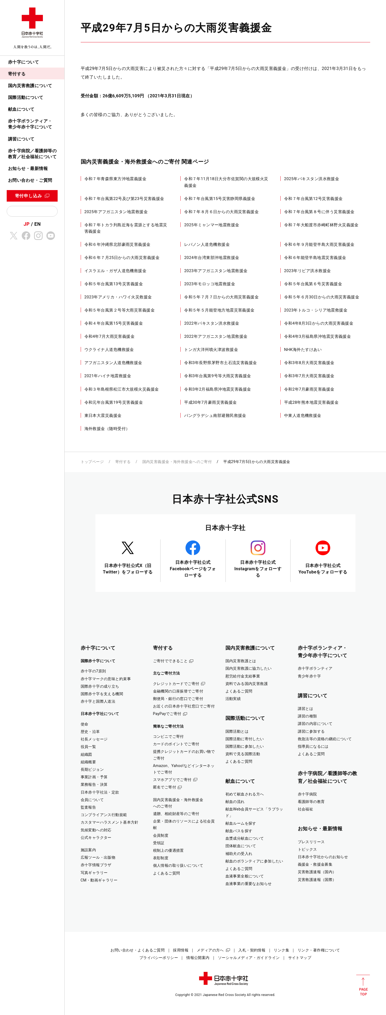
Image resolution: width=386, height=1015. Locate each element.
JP (27, 224)
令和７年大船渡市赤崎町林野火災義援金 (321, 225)
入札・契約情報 (251, 950)
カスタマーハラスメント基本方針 (110, 822)
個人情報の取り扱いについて (178, 865)
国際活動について (25, 97)
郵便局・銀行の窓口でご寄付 (178, 699)
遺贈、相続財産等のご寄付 (176, 814)
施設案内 (88, 850)
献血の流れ (235, 801)
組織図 (86, 754)
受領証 (159, 843)
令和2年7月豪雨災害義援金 (309, 389)
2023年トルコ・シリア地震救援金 (315, 310)
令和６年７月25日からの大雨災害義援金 (121, 257)
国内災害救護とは (240, 661)
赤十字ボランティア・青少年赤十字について (30, 123)
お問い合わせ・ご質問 (30, 180)
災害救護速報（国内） (317, 872)
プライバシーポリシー (158, 957)
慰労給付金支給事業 (242, 676)
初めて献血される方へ (244, 794)
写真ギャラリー (94, 872)
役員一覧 (88, 746)
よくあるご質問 (166, 873)
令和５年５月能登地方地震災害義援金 (219, 310)
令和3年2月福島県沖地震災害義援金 (217, 389)
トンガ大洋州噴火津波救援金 (211, 349)
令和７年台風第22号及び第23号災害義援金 (124, 198)
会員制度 (161, 835)
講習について (21, 139)
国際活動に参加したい (244, 746)
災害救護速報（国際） (317, 879)
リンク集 (281, 950)
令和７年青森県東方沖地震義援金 (115, 178)
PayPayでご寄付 (167, 714)
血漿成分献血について (244, 838)
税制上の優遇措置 (168, 850)
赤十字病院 (307, 794)
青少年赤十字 (309, 676)
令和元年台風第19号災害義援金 (113, 402)
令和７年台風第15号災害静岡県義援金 (219, 198)
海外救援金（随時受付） (107, 428)
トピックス (307, 849)
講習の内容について (315, 723)
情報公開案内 (198, 957)
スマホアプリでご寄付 (172, 779)
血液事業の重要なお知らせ (248, 883)
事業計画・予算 (94, 777)
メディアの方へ (210, 950)
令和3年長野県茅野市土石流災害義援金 (220, 362)
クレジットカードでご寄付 (176, 683)
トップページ (92, 462)
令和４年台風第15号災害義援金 (113, 323)
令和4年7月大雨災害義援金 (109, 336)
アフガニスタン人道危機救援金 (113, 362)
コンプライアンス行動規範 (104, 815)
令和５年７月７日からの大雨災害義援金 (221, 297)
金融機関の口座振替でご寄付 (178, 691)
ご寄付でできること (170, 661)
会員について (92, 800)
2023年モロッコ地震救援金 (209, 283)
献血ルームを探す (240, 823)
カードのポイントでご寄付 (176, 744)
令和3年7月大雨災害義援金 (309, 375)
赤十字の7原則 (93, 671)
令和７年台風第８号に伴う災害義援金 (319, 211)
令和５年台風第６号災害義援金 (313, 283)
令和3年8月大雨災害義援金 (309, 362)
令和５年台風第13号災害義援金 (113, 283)
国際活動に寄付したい (244, 739)
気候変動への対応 (96, 830)
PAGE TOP (363, 985)
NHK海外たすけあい (303, 349)
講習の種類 (307, 716)
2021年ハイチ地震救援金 (107, 375)
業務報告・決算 (94, 784)
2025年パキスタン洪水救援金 (311, 178)
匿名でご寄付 (164, 787)
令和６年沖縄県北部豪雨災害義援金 (117, 244)
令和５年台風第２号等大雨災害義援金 (119, 310)
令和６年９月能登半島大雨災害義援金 (319, 244)
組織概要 (88, 762)
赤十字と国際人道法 (98, 701)
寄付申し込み (28, 195)
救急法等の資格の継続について (325, 739)
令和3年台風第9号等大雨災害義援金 (217, 375)
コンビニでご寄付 (168, 736)
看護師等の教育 (311, 801)
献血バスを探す (239, 831)
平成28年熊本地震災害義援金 (311, 402)
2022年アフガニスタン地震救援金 (215, 336)
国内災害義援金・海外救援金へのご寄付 (177, 462)
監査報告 (88, 807)
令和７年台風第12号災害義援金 (313, 198)
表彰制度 (161, 858)
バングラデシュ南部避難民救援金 (215, 415)
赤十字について (23, 62)
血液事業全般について (244, 876)
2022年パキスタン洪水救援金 (211, 323)
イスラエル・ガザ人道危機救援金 (115, 270)
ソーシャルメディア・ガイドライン (249, 957)
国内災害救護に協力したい (248, 668)
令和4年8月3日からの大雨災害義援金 (318, 323)
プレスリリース (311, 842)
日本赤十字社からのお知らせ (323, 857)
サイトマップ (299, 957)
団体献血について (240, 846)
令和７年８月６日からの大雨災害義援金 (221, 211)
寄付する (17, 73)
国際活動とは (237, 731)
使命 (84, 724)
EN (37, 224)
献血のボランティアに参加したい (254, 861)
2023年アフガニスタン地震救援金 (215, 270)
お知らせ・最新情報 (28, 168)
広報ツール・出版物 (98, 857)
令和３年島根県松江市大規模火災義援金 (121, 389)
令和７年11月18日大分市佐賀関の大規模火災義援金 (226, 182)
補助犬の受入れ (239, 853)
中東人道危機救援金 (302, 415)
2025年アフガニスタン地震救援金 (116, 211)
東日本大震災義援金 (103, 415)
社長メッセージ (94, 739)
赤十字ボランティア (315, 668)
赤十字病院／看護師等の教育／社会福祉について (32, 153)
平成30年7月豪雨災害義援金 (210, 402)
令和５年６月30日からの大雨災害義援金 (321, 297)
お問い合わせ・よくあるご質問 (137, 950)
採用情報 (180, 950)
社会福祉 (305, 809)
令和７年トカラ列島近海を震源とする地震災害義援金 (125, 228)
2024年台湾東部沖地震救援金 (211, 257)
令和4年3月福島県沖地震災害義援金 (317, 336)
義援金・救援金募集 (315, 864)
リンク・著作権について (319, 950)
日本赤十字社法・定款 (100, 792)
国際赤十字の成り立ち (100, 686)
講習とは (305, 708)
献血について (21, 109)
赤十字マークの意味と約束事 (106, 679)
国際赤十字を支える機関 (102, 694)
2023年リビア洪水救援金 (307, 270)
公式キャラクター (96, 837)
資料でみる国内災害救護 (246, 683)
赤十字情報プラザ (96, 865)
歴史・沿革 (90, 731)
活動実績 (233, 699)
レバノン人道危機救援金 (207, 244)
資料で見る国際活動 (242, 754)
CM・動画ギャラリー (99, 880)
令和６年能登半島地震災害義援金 (315, 257)
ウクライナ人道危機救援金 (109, 349)
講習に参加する (311, 731)
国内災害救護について (30, 85)
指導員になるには (313, 746)
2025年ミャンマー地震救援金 (211, 225)
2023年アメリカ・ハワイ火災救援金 (118, 297)
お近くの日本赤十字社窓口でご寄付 (184, 706)
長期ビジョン (92, 769)
